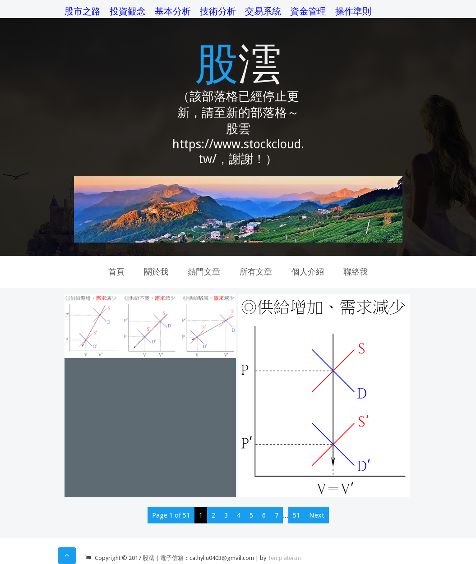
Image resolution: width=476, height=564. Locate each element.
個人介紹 (307, 271)
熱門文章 (204, 271)
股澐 (238, 62)
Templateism (284, 558)
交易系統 (263, 11)
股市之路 (83, 11)
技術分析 (218, 11)
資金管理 (308, 11)
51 (296, 515)
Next (316, 515)
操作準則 (353, 11)
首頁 (116, 271)
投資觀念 (128, 11)
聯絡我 (355, 271)
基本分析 (173, 11)
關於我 (156, 271)
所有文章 (256, 271)
